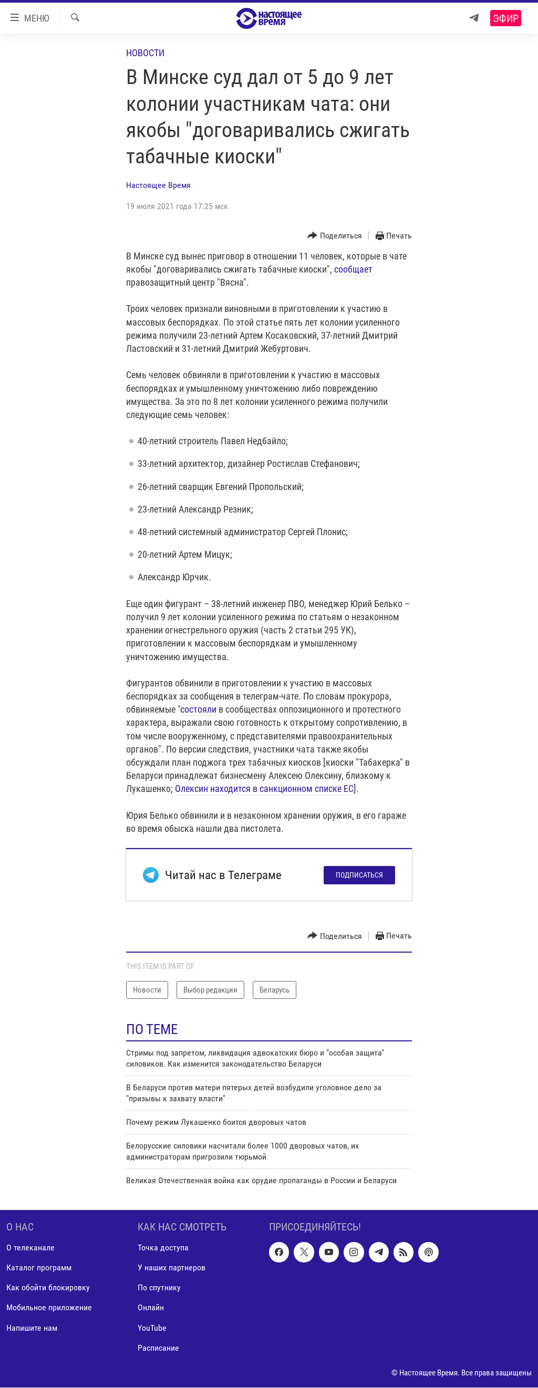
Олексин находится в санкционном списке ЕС (264, 788)
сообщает (353, 269)
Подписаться (359, 875)
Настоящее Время (158, 185)
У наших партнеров (171, 1268)
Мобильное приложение (49, 1308)
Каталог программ (38, 1268)
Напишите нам (31, 1328)
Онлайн (151, 1308)
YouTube (152, 1328)
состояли (198, 709)
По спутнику (159, 1288)
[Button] (334, 236)
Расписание (158, 1348)
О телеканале (30, 1248)
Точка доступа (163, 1248)
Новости (145, 52)
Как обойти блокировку (48, 1288)
